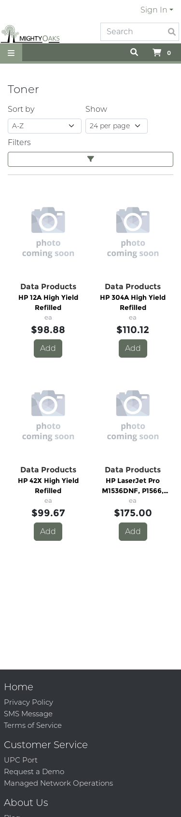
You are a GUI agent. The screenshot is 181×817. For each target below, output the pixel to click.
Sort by (21, 109)
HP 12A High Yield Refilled (48, 302)
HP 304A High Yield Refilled (133, 302)
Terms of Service (33, 725)
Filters (19, 142)
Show (96, 109)
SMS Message (28, 713)
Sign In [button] (153, 9)
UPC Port (21, 759)
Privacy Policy (28, 702)
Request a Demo (34, 771)
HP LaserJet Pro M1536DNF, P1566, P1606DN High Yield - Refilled (132, 486)
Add (48, 348)
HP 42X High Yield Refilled (48, 485)
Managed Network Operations (58, 783)
